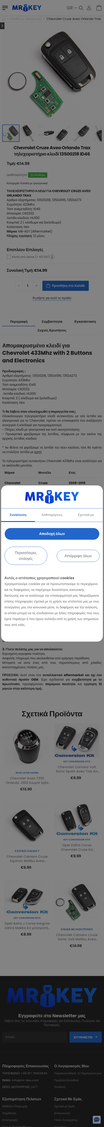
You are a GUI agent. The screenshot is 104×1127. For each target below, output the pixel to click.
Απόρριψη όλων (78, 556)
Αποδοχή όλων (52, 533)
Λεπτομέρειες (52, 514)
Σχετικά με (86, 514)
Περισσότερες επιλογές (26, 555)
